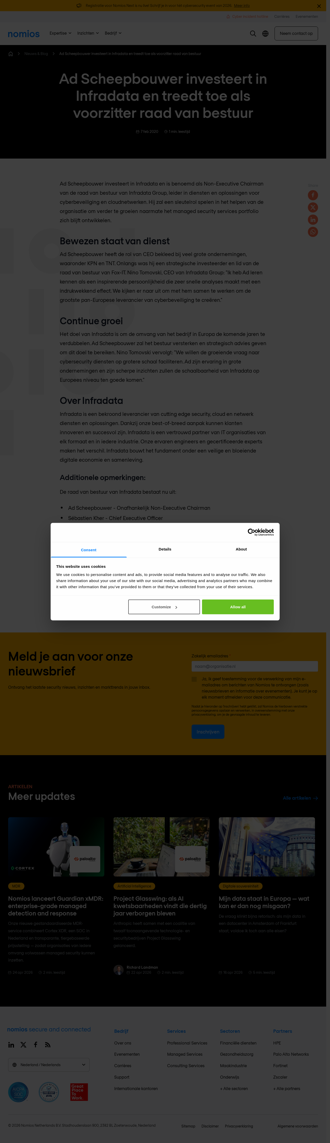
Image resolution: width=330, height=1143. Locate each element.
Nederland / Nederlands (48, 1065)
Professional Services (187, 1042)
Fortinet (280, 1065)
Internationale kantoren (136, 1088)
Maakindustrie (233, 1065)
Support (121, 1077)
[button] (253, 34)
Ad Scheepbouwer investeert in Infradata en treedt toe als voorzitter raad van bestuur (130, 53)
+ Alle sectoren (234, 1088)
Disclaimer (210, 1126)
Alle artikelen (300, 798)
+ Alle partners (286, 1088)
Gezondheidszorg (236, 1054)
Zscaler (280, 1077)
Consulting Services (186, 1065)
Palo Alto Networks (291, 1054)
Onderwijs (229, 1077)
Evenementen (127, 1054)
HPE (277, 1042)
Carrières (122, 1065)
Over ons (122, 1042)
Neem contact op (296, 33)
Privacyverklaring (239, 1126)
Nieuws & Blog (36, 53)
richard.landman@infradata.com (111, 598)
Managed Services (185, 1054)
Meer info (242, 5)
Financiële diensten (238, 1042)
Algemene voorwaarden (298, 1126)
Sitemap (188, 1126)
